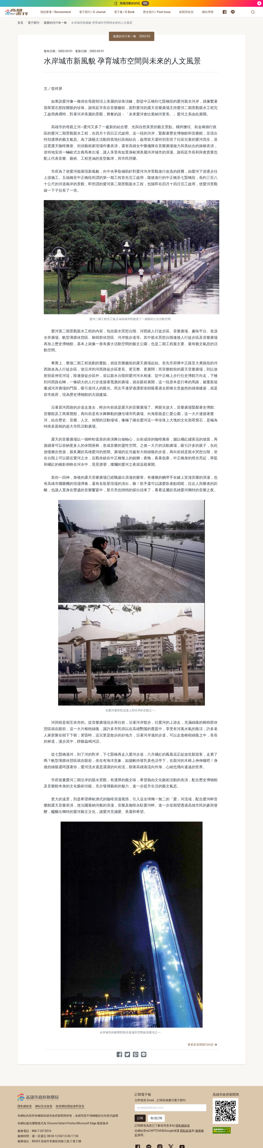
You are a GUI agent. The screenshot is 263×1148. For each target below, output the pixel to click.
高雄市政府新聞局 (38, 1097)
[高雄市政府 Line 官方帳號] (233, 12)
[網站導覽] (207, 12)
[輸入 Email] (170, 1107)
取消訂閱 (156, 1118)
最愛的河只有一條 (55, 22)
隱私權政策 (24, 1106)
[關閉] (259, 3)
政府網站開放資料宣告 (70, 1106)
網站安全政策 (43, 1106)
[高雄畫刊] (16, 12)
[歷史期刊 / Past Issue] (156, 12)
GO (145, 3)
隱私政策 (185, 1130)
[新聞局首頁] (186, 12)
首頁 (20, 22)
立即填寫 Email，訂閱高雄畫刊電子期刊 (160, 1100)
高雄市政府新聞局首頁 (225, 1111)
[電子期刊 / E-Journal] (92, 12)
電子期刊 (33, 22)
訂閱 (140, 1118)
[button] (253, 12)
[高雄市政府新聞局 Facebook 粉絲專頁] (224, 12)
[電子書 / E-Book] (124, 12)
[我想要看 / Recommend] (55, 12)
